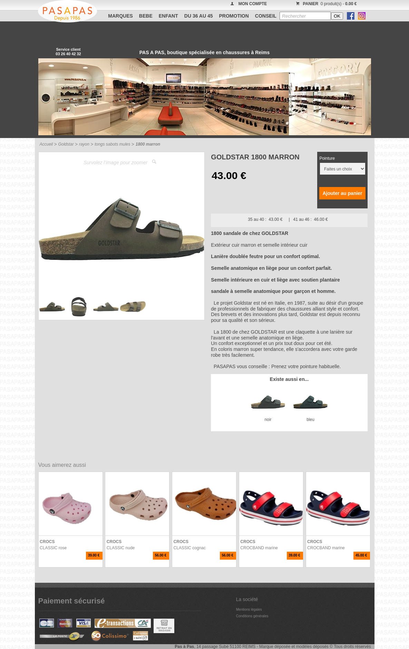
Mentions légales (249, 609)
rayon (84, 144)
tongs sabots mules (112, 144)
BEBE (146, 16)
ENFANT (168, 16)
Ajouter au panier (342, 193)
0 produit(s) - (325, 3)
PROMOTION (234, 16)
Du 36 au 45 (198, 16)
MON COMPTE (252, 3)
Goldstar (66, 144)
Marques (120, 16)
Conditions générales (252, 616)
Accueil (46, 144)
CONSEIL (265, 16)
